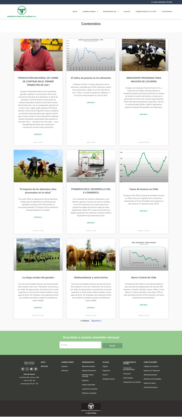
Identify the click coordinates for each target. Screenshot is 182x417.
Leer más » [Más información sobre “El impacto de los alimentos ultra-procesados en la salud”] (38, 217)
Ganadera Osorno (109, 384)
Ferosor (105, 380)
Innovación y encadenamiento (129, 373)
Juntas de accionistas (89, 394)
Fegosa (105, 371)
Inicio (71, 11)
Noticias (44, 371)
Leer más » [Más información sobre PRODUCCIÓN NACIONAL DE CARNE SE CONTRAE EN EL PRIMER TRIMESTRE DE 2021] (38, 134)
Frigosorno (106, 376)
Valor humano (128, 383)
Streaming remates (150, 380)
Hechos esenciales (88, 390)
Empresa (64, 371)
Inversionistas (108, 11)
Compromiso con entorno (132, 387)
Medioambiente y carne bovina (91, 277)
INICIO (43, 367)
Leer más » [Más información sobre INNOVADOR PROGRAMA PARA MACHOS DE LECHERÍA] (144, 114)
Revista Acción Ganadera (152, 384)
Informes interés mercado (87, 380)
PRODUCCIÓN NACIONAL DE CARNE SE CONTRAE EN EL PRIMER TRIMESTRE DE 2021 (38, 81)
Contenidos (166, 11)
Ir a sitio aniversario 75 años (161, 2)
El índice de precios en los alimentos (91, 78)
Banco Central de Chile (143, 277)
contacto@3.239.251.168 (29, 389)
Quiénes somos (87, 11)
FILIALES (106, 367)
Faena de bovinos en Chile (143, 189)
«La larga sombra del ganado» (38, 277)
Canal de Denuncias (151, 392)
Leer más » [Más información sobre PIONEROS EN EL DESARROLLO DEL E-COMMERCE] (91, 223)
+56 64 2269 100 (29, 385)
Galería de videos (150, 388)
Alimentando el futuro (145, 11)
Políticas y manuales (89, 398)
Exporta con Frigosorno (152, 376)
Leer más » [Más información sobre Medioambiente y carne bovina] (91, 308)
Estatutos (85, 385)
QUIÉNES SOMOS (67, 367)
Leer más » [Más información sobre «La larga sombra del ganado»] (38, 308)
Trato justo (127, 379)
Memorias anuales (88, 371)
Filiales (125, 11)
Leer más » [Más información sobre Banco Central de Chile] (144, 305)
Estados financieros (89, 376)
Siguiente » (96, 321)
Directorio (64, 376)
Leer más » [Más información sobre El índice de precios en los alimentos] (91, 103)
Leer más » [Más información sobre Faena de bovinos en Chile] (144, 211)
